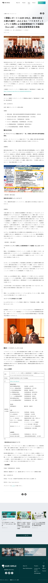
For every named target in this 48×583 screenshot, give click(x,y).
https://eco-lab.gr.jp (14, 381)
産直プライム (36, 571)
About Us (25, 565)
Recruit (44, 568)
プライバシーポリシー (4, 580)
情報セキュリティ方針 (14, 580)
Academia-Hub (37, 568)
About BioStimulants (27, 568)
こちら (13, 485)
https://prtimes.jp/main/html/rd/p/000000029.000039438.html (17, 91)
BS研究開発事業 (37, 573)
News (43, 565)
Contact (44, 570)
